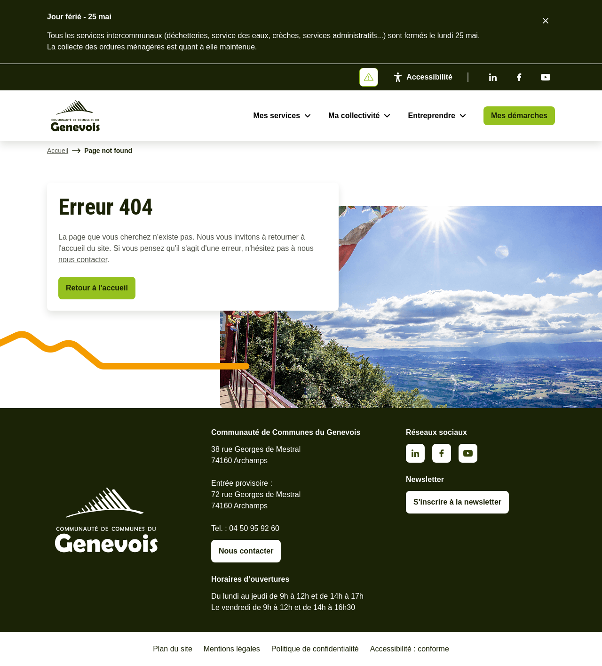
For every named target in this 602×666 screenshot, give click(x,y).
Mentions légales (232, 649)
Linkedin (492, 77)
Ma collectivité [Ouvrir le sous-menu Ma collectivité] (354, 116)
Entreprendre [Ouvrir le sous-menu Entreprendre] (431, 116)
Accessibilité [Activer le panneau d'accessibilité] (429, 77)
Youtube (545, 77)
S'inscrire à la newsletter (457, 502)
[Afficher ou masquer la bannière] (368, 77)
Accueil (57, 150)
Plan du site (172, 649)
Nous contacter (246, 551)
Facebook (519, 77)
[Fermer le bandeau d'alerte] (545, 20)
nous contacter (82, 260)
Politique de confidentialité (315, 649)
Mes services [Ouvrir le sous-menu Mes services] (276, 116)
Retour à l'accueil (97, 288)
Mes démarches (519, 116)
